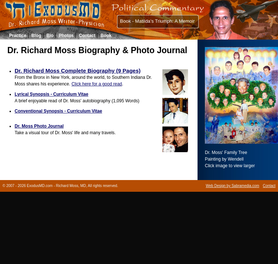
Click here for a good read (96, 84)
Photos (66, 35)
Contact (87, 35)
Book (106, 35)
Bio (49, 35)
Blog (36, 35)
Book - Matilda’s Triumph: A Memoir (157, 21)
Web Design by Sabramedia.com (232, 186)
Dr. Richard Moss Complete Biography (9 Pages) (77, 70)
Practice (17, 35)
